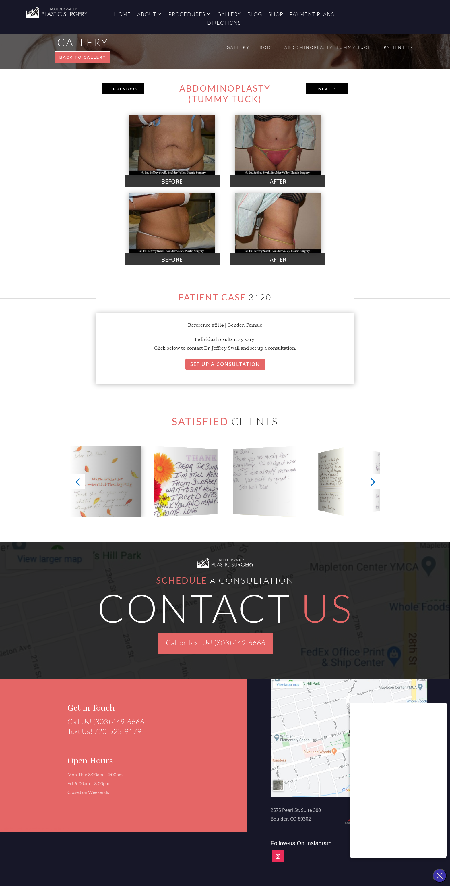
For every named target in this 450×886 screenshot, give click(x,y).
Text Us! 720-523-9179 (101, 731)
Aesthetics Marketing (49, 828)
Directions (224, 23)
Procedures (186, 14)
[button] (78, 481)
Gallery (229, 14)
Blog (254, 14)
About (146, 14)
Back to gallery (82, 57)
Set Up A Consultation (225, 364)
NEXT (324, 88)
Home (122, 14)
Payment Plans (312, 14)
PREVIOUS (125, 88)
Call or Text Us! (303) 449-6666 (215, 642)
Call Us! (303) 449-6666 (102, 721)
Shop (275, 14)
